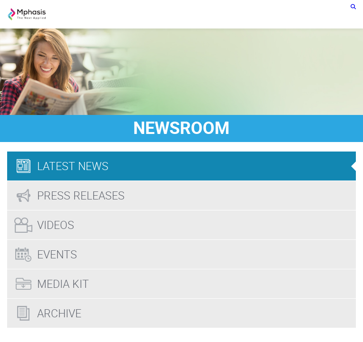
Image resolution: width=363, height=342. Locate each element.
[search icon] (353, 6)
